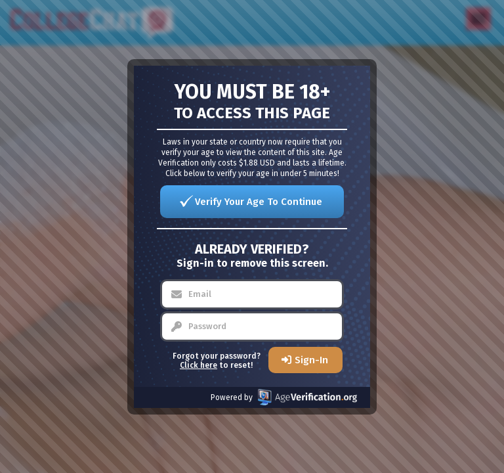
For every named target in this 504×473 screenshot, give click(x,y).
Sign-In (311, 360)
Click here (198, 365)
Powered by (284, 397)
